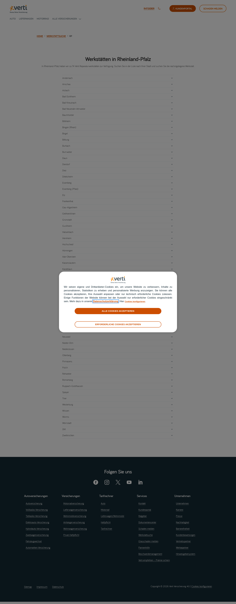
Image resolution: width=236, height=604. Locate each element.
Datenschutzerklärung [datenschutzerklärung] (105, 301)
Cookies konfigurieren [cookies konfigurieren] (137, 301)
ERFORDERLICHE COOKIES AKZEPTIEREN (118, 324)
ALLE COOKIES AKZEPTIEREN (118, 311)
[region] (118, 302)
